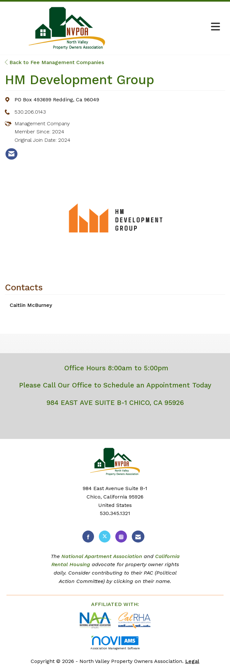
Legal (192, 661)
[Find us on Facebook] (88, 537)
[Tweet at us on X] (104, 537)
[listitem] (11, 154)
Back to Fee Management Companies (54, 62)
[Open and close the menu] (176, 27)
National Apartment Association (101, 556)
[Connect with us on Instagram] (121, 537)
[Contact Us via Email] (138, 537)
